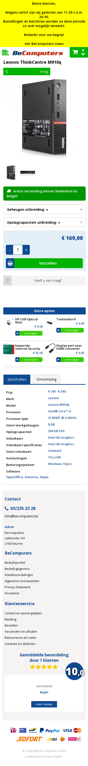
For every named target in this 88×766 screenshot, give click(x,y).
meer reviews (44, 704)
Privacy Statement (18, 587)
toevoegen (31, 333)
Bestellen (11, 625)
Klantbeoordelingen (19, 575)
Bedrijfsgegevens (17, 569)
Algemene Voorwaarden (22, 581)
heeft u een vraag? (32, 281)
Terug (27, 71)
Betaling (10, 619)
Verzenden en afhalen (21, 631)
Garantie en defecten (20, 644)
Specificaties (17, 379)
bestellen (31, 263)
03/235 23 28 (20, 508)
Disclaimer (12, 593)
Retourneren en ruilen (20, 637)
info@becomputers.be (21, 516)
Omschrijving (46, 379)
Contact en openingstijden (23, 613)
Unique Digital (52, 756)
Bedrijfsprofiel (15, 562)
